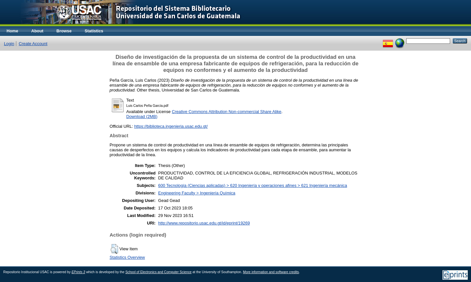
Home (12, 30)
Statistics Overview (127, 257)
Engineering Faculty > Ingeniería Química (197, 193)
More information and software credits (271, 272)
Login (9, 43)
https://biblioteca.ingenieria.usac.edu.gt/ (171, 126)
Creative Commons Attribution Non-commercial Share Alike (226, 111)
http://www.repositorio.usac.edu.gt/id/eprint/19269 (204, 223)
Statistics (94, 30)
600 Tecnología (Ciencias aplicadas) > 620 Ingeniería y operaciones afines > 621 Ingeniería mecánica (252, 185)
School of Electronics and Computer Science (158, 272)
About (37, 30)
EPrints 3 (78, 272)
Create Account (33, 43)
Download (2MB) (141, 116)
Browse (64, 30)
